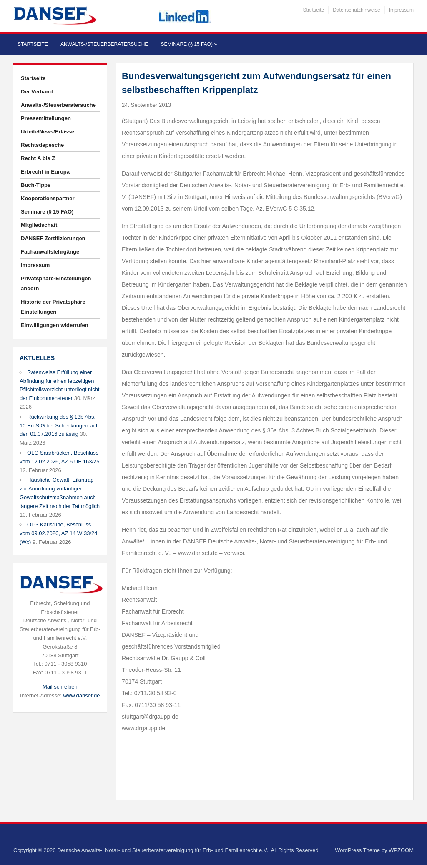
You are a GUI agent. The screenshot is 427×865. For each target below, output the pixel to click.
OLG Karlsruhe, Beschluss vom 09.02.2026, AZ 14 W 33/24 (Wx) (58, 533)
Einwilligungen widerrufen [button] (54, 325)
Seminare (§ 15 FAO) (189, 44)
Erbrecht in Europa (45, 171)
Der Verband (37, 91)
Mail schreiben (60, 687)
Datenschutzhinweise (356, 10)
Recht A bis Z (38, 158)
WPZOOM (401, 850)
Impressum (401, 10)
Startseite (313, 10)
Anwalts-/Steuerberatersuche (104, 44)
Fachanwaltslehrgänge (50, 252)
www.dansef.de (81, 695)
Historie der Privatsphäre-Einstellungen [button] (54, 307)
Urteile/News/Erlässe (47, 131)
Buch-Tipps (35, 185)
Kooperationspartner (48, 198)
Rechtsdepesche (42, 145)
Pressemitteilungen (46, 118)
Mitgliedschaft (39, 225)
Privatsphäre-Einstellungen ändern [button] (56, 283)
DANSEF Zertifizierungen (53, 238)
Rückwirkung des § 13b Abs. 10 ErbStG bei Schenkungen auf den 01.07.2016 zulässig (58, 426)
